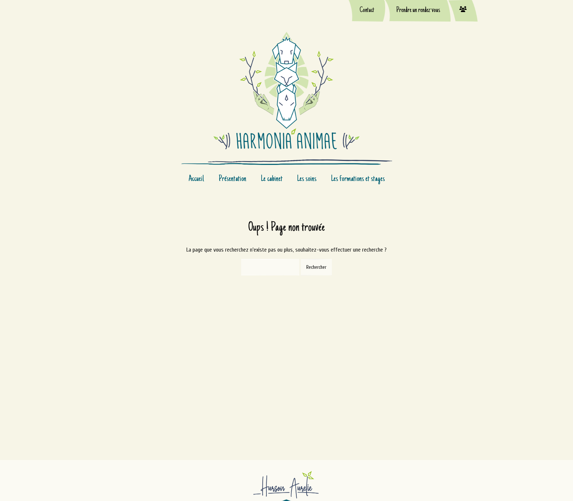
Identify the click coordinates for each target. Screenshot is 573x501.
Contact (367, 11)
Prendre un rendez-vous (418, 11)
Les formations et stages (358, 179)
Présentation (232, 179)
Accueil (196, 179)
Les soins (306, 179)
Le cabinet (271, 179)
